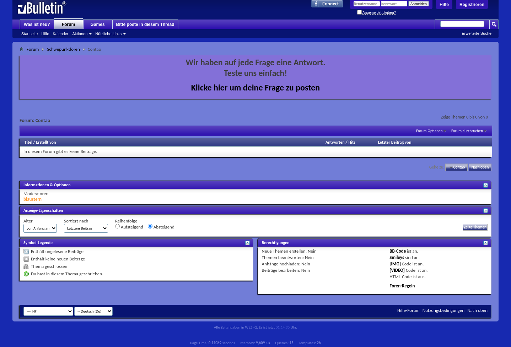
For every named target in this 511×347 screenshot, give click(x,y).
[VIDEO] (397, 270)
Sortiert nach (76, 221)
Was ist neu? (37, 24)
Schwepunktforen (63, 49)
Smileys (396, 257)
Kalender (60, 34)
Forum (68, 24)
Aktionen (80, 34)
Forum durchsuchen (467, 130)
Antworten (335, 142)
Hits (351, 142)
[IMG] (395, 263)
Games (98, 24)
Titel (28, 142)
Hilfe (444, 4)
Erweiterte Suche (476, 33)
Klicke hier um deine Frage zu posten (255, 87)
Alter (28, 221)
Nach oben (480, 167)
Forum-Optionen (429, 130)
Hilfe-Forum (408, 310)
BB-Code (397, 251)
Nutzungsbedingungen (444, 310)
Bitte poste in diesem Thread (145, 24)
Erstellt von (46, 142)
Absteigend (161, 227)
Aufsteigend (129, 227)
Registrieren (471, 4)
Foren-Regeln (402, 285)
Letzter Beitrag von (395, 142)
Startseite (29, 34)
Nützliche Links (108, 34)
